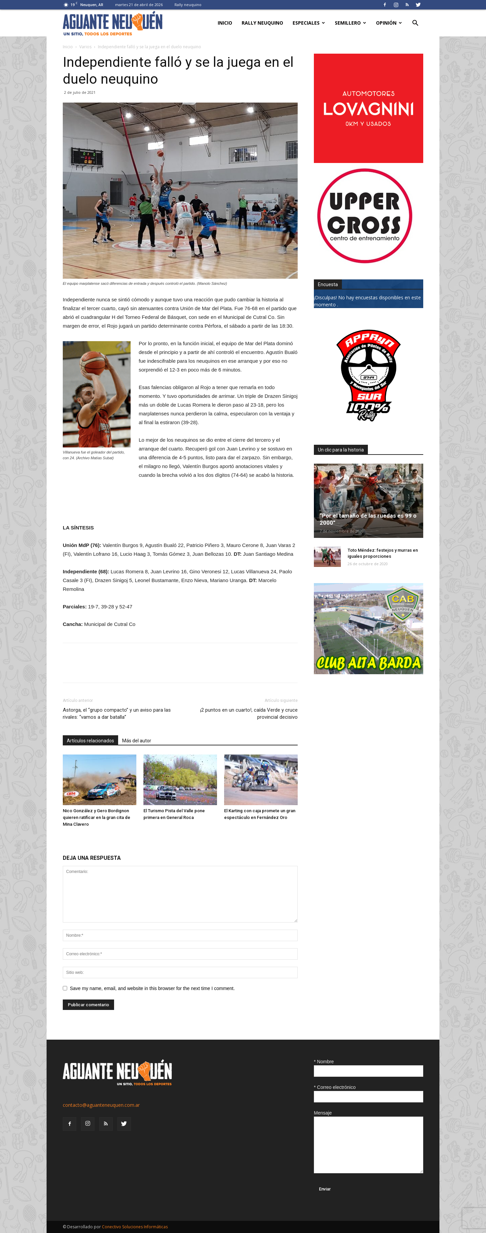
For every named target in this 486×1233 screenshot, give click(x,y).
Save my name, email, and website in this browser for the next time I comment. (152, 988)
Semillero (350, 23)
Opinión (389, 23)
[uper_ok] (364, 263)
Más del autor (136, 740)
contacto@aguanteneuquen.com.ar (101, 1105)
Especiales (309, 23)
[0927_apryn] (368, 428)
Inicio (225, 23)
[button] (415, 24)
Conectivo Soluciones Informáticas (135, 1227)
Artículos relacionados (90, 740)
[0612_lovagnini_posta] (368, 161)
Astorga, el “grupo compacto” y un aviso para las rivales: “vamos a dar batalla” (117, 713)
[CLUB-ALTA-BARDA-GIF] (368, 672)
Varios (85, 47)
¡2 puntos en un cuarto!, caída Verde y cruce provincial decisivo (249, 713)
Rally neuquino (187, 4)
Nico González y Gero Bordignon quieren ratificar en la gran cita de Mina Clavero (96, 817)
